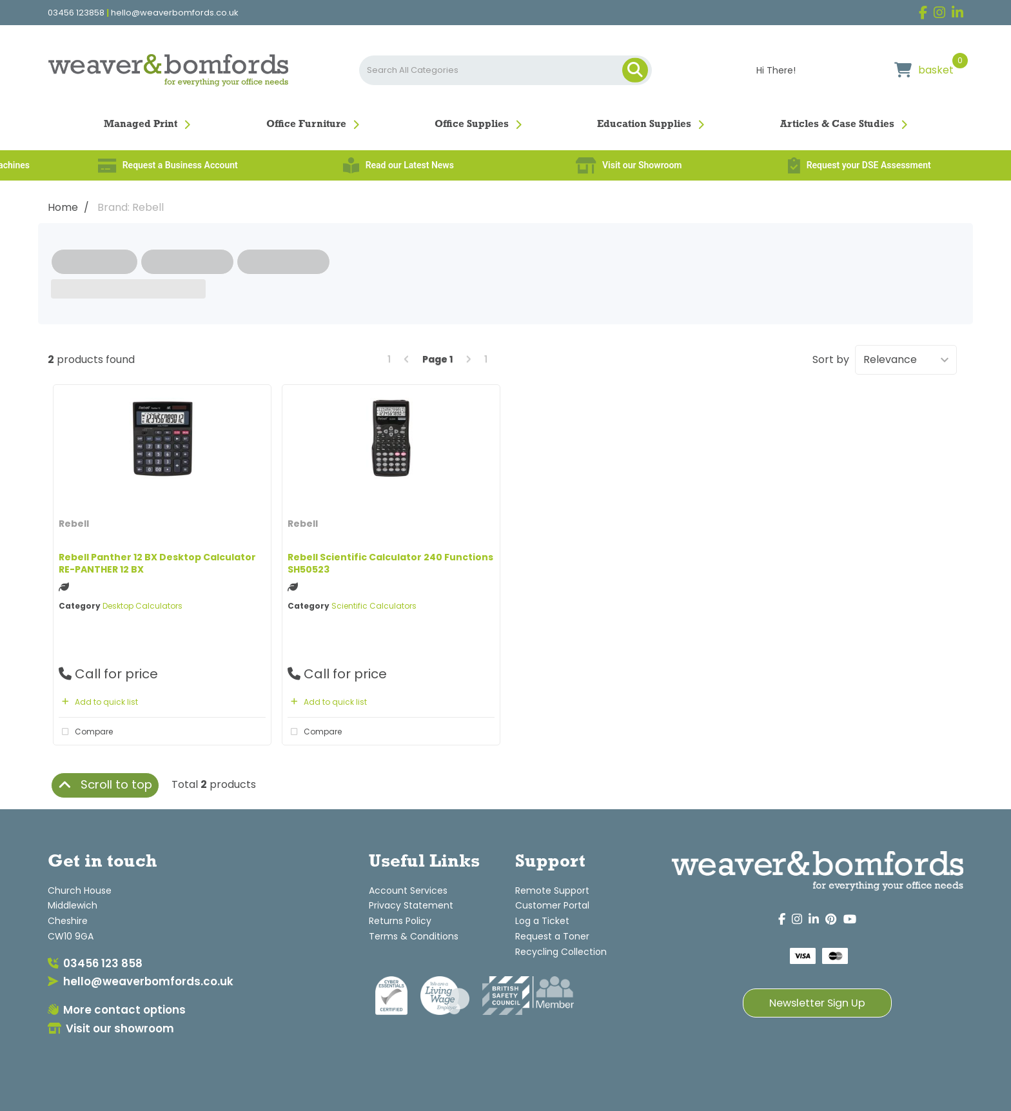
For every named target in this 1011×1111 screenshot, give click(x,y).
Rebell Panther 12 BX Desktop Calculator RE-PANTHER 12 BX (157, 563)
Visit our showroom (111, 1028)
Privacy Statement (411, 905)
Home (63, 207)
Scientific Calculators (374, 605)
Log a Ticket (542, 920)
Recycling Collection (561, 951)
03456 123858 (76, 13)
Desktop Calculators (142, 605)
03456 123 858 (95, 963)
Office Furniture (306, 124)
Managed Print (140, 124)
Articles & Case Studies (837, 124)
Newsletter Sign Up (817, 1003)
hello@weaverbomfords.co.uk (175, 13)
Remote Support (552, 890)
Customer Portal (552, 905)
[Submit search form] (635, 70)
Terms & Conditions (413, 936)
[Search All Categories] (505, 70)
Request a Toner (552, 936)
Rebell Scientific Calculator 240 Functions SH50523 (390, 563)
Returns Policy (400, 920)
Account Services (408, 890)
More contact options (117, 1010)
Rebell (74, 523)
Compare (86, 732)
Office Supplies (472, 124)
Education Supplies (644, 124)
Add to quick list (98, 701)
